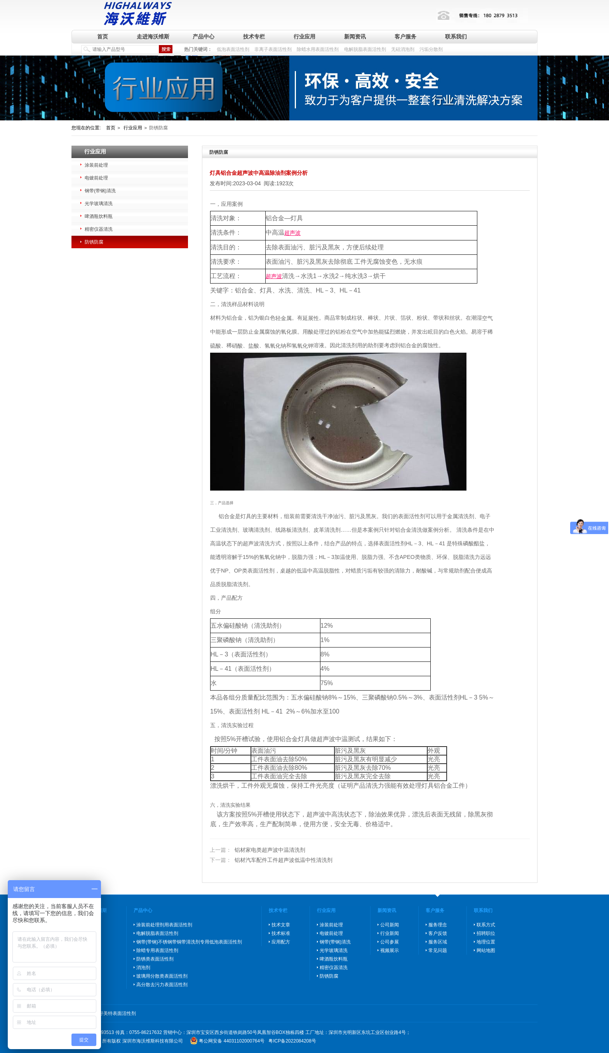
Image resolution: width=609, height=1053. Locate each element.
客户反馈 (437, 933)
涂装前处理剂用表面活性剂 (164, 925)
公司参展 (389, 942)
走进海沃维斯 (153, 36)
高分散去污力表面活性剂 (162, 984)
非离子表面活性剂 (273, 49)
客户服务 (405, 36)
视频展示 (389, 950)
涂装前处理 (96, 165)
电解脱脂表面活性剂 (365, 49)
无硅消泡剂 (402, 49)
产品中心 (203, 36)
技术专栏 (254, 36)
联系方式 (486, 925)
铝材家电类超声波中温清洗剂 (257, 850)
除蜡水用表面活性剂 (318, 49)
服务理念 (437, 925)
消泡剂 (143, 967)
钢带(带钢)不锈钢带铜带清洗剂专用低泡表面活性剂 (189, 942)
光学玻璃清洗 (99, 203)
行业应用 (304, 36)
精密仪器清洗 (99, 229)
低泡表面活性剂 (233, 49)
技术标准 (280, 933)
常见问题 (437, 950)
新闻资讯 (355, 36)
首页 (102, 36)
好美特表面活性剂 (117, 1013)
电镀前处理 (96, 178)
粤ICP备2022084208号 (292, 1041)
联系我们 (456, 36)
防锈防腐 (94, 242)
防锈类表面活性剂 (155, 959)
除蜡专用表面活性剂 (157, 950)
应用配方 (280, 942)
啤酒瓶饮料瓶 (99, 216)
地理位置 (486, 942)
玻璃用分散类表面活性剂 (162, 976)
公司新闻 (389, 925)
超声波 (292, 233)
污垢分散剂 (431, 49)
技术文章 (280, 925)
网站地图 (486, 950)
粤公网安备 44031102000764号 (231, 1041)
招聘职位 (486, 933)
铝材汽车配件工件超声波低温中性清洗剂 (271, 860)
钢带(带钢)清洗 (100, 190)
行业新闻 (389, 933)
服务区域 (437, 942)
